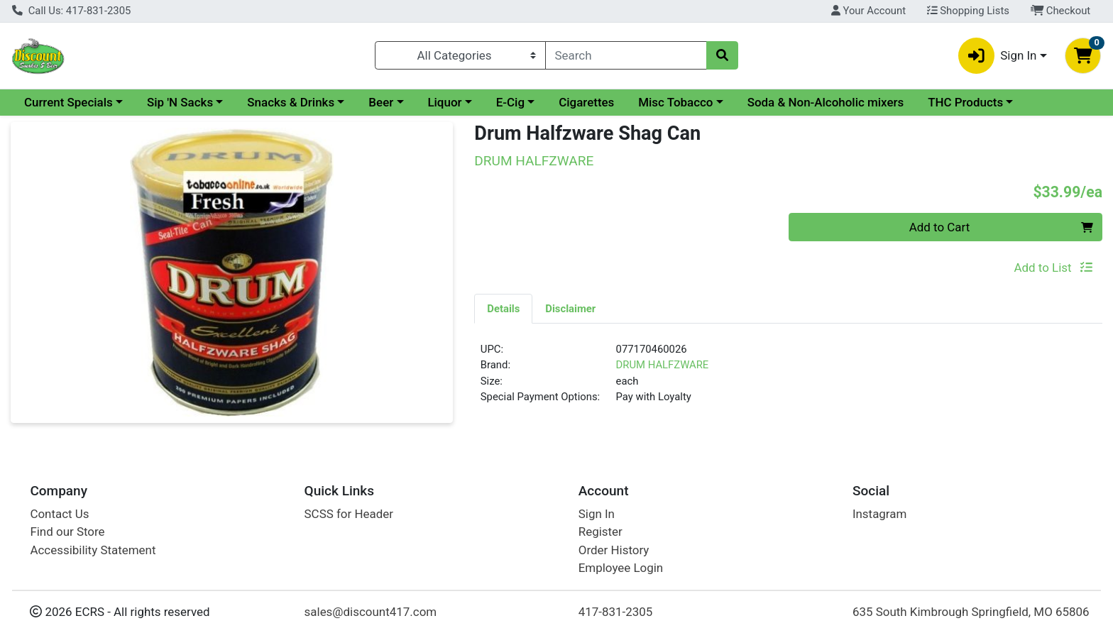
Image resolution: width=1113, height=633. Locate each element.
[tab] (503, 308)
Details (503, 308)
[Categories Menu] (460, 55)
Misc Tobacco (675, 102)
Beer (380, 102)
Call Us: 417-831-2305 (71, 10)
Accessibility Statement (92, 550)
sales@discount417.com (371, 612)
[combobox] (626, 55)
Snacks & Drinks (290, 102)
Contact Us (59, 514)
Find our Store (67, 531)
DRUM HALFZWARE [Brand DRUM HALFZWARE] (662, 364)
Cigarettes (586, 102)
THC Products (965, 102)
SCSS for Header (349, 514)
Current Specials (68, 102)
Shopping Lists (968, 10)
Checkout (1061, 10)
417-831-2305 (616, 612)
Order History (614, 550)
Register (601, 531)
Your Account (868, 10)
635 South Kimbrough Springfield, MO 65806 (971, 612)
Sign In (597, 514)
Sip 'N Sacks (180, 102)
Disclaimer (570, 308)
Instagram (879, 514)
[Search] (626, 55)
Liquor (444, 102)
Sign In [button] (997, 56)
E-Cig (510, 102)
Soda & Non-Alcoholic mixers (825, 102)
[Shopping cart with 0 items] (1083, 56)
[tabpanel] (788, 379)
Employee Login (621, 568)
